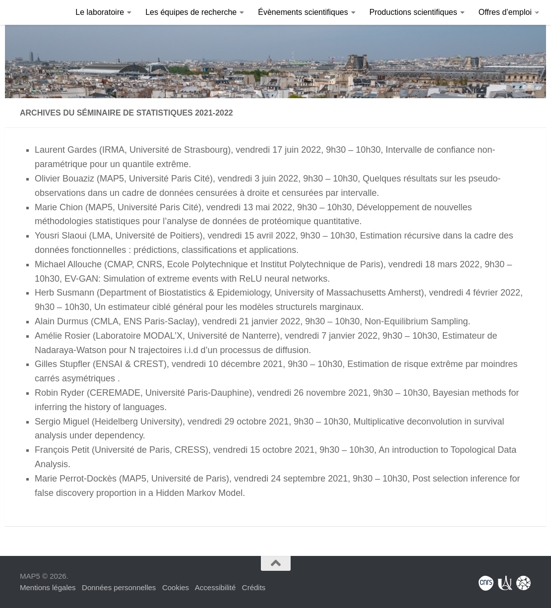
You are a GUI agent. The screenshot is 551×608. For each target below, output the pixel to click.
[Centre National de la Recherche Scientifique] (486, 583)
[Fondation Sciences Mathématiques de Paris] (523, 583)
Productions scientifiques (413, 12)
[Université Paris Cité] (504, 583)
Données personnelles (119, 587)
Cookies (175, 587)
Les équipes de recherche (191, 12)
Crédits (254, 587)
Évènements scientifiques (303, 12)
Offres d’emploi (505, 12)
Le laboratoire (99, 12)
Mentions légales (48, 587)
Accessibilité (215, 587)
